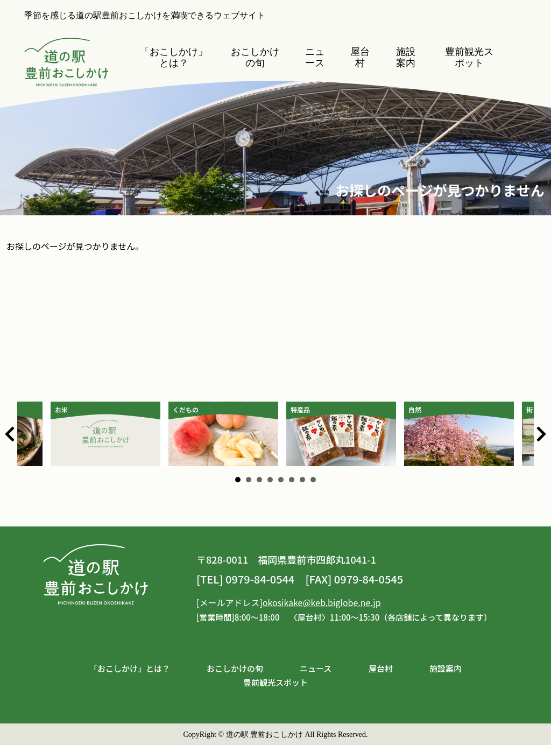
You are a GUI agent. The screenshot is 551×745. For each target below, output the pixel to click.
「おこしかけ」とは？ (174, 57)
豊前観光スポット (469, 57)
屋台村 (360, 57)
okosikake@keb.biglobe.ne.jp (322, 602)
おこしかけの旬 (255, 57)
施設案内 (405, 57)
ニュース (314, 57)
